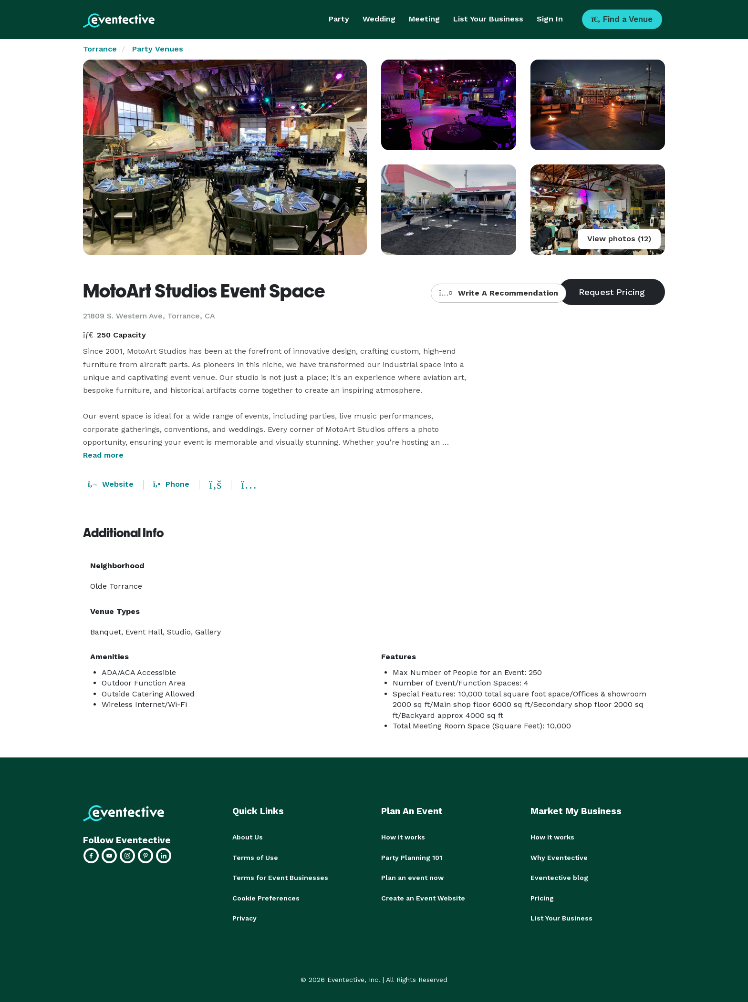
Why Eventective (559, 857)
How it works (403, 837)
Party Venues (157, 48)
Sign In (550, 18)
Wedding (379, 18)
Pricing (542, 897)
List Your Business (488, 18)
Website (111, 484)
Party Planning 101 (411, 857)
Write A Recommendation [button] (498, 292)
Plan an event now (412, 877)
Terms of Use (255, 857)
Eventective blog (559, 877)
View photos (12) (619, 238)
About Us (247, 837)
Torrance (100, 48)
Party (339, 18)
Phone (171, 484)
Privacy (244, 917)
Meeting (424, 18)
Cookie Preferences (266, 897)
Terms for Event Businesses (280, 877)
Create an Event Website (423, 897)
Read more (103, 455)
